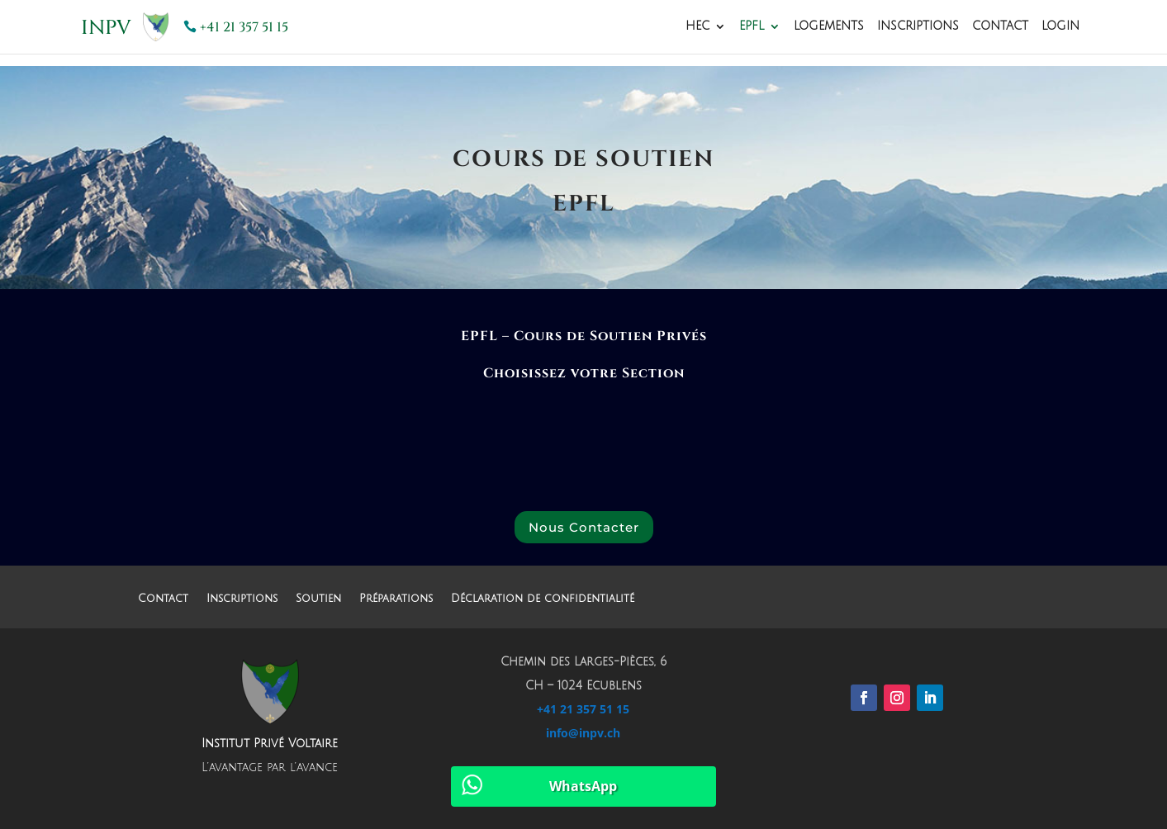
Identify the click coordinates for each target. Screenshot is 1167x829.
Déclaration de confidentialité (542, 598)
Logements (829, 26)
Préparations (396, 598)
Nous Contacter (584, 527)
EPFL (751, 26)
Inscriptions (918, 26)
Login (1060, 26)
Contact (1000, 26)
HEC (697, 26)
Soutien (318, 598)
